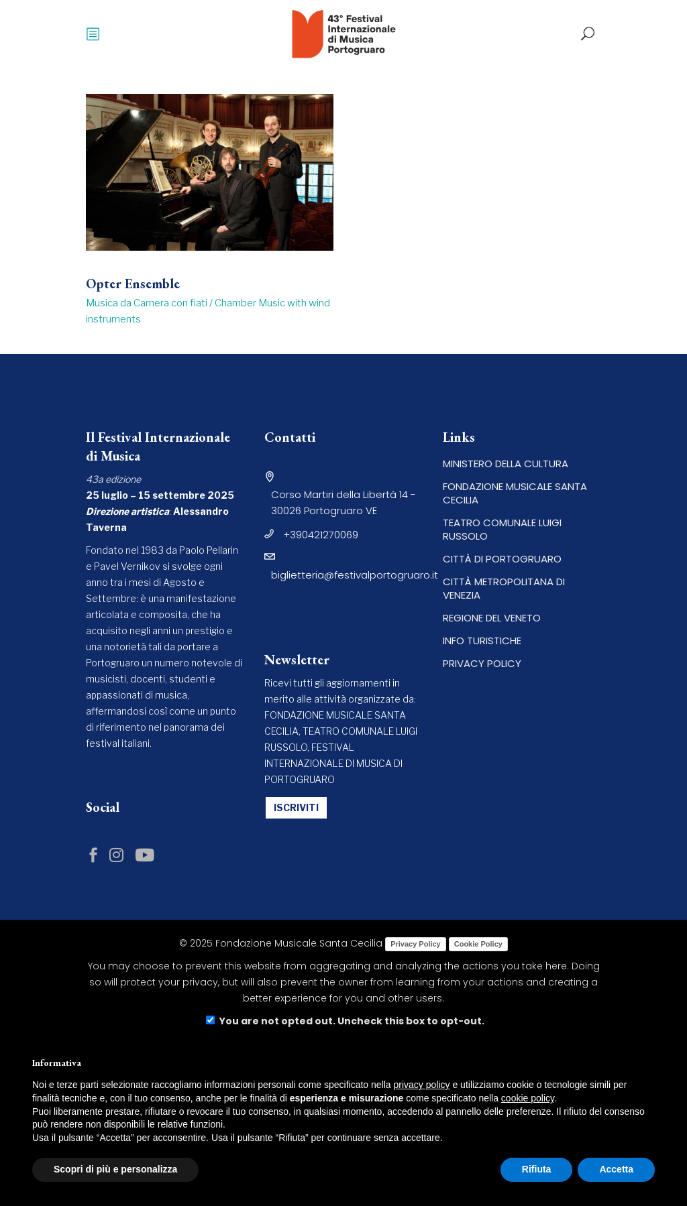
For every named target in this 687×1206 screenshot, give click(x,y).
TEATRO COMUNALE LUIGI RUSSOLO (502, 529)
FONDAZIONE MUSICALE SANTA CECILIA (515, 493)
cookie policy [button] (527, 1098)
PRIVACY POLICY (482, 663)
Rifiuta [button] (536, 1169)
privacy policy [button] (422, 1084)
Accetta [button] (616, 1169)
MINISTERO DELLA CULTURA (505, 464)
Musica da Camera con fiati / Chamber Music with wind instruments (208, 311)
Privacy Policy (415, 944)
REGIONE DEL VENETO (492, 618)
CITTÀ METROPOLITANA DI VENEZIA (504, 588)
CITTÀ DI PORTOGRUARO (502, 559)
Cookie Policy (478, 944)
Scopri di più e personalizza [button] (115, 1169)
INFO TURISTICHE (482, 641)
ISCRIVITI (296, 807)
